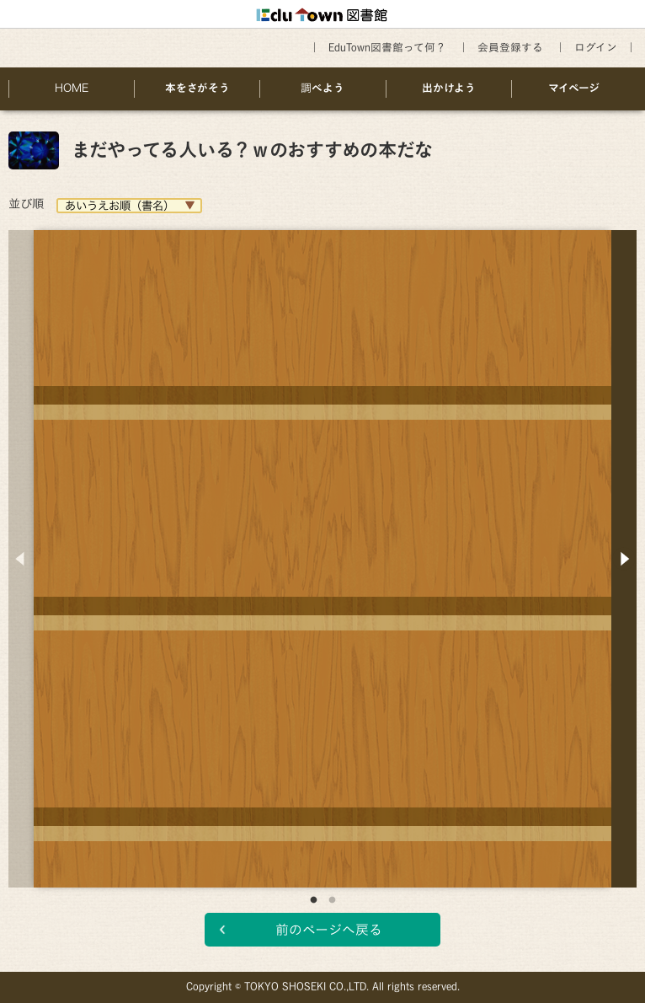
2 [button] (331, 900)
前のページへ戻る (328, 929)
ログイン (595, 47)
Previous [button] (21, 559)
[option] (322, 546)
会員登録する (510, 47)
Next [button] (624, 559)
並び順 (26, 203)
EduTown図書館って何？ (387, 47)
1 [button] (313, 900)
